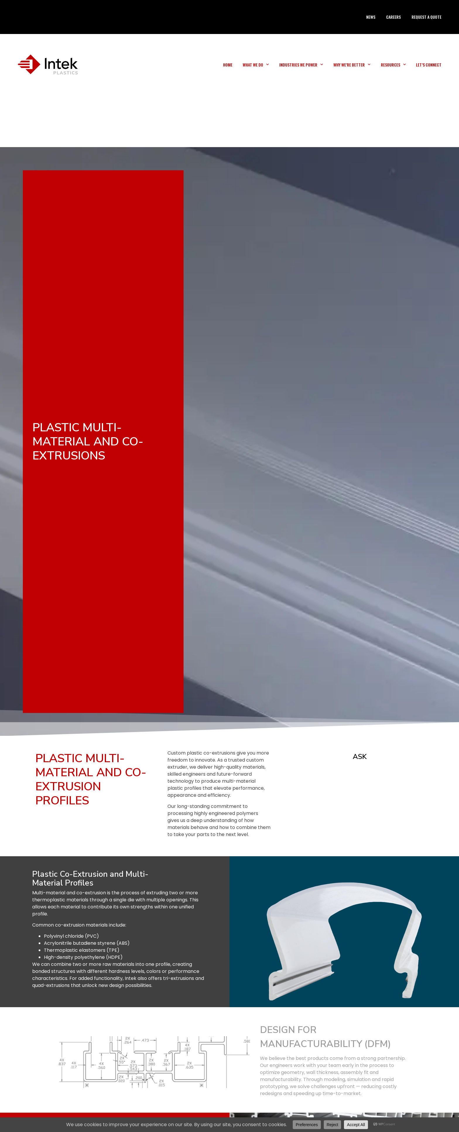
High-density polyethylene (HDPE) (83, 957)
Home (227, 65)
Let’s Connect (428, 65)
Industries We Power (301, 64)
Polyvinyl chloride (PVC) (71, 936)
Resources (393, 64)
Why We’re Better (352, 64)
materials (77, 899)
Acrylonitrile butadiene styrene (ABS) (87, 943)
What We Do (256, 64)
